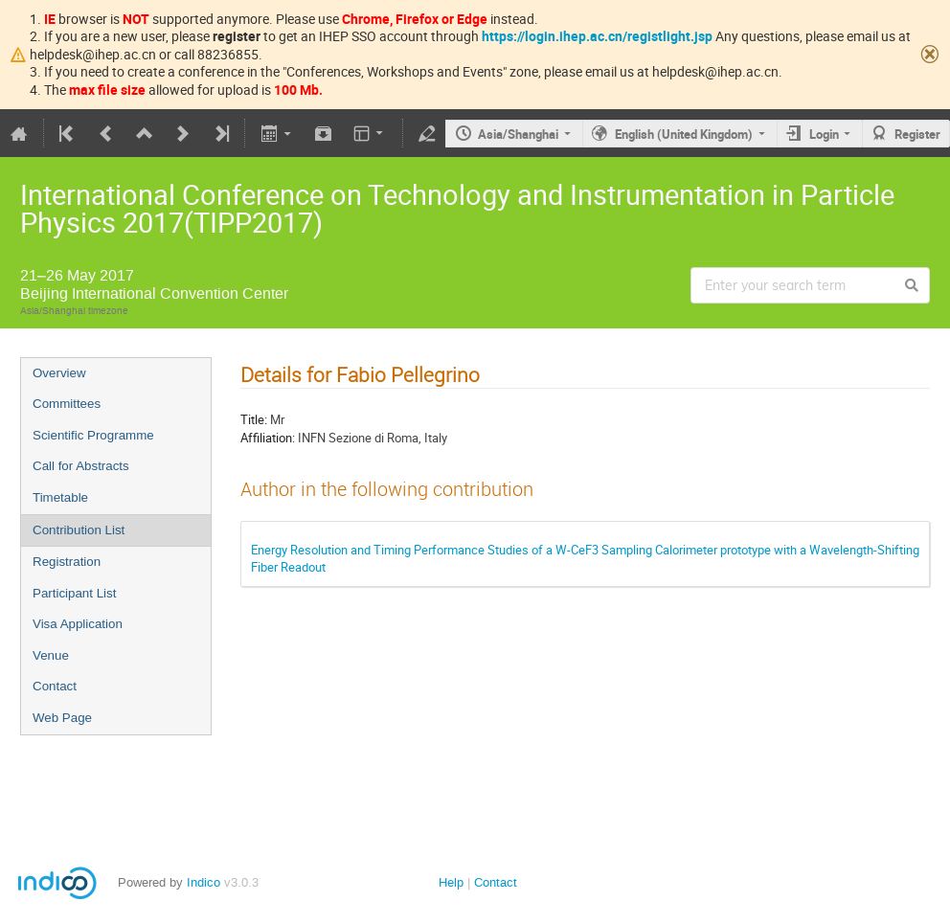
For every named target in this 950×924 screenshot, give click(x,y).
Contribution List (78, 530)
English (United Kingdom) (684, 134)
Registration (67, 561)
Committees (67, 403)
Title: (253, 419)
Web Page (62, 717)
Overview (59, 373)
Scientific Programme (93, 435)
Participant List (74, 593)
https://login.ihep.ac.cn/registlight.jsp (597, 36)
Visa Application (78, 624)
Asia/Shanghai (518, 134)
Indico (203, 882)
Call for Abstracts (81, 466)
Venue (51, 655)
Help (451, 882)
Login (824, 134)
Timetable (60, 497)
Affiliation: (267, 437)
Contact (55, 686)
